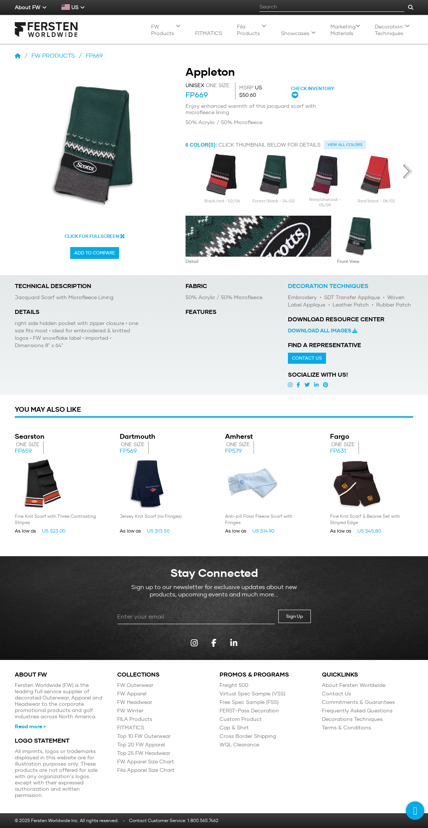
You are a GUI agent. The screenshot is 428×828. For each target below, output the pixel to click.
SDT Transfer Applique (351, 297)
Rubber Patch (393, 304)
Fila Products (251, 30)
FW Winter (130, 711)
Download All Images (322, 330)
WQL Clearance (239, 745)
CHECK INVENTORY (313, 92)
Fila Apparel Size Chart (145, 770)
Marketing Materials (345, 30)
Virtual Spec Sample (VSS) (252, 694)
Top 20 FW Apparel (141, 745)
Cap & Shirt (234, 728)
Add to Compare (94, 253)
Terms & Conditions (346, 728)
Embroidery (302, 297)
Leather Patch (350, 304)
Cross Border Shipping (248, 736)
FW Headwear (134, 702)
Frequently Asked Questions (357, 711)
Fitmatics (208, 33)
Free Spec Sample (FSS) (249, 702)
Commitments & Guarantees (358, 702)
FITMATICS (130, 728)
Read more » (30, 726)
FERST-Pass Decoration (249, 711)
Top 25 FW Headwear (143, 753)
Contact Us (307, 358)
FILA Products (134, 719)
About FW (31, 7)
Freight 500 (234, 685)
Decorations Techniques (352, 719)
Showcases (298, 33)
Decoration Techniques (392, 30)
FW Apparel (131, 694)
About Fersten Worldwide (353, 685)
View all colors (345, 144)
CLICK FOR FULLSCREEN (95, 236)
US (73, 7)
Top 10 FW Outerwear (144, 736)
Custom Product (241, 719)
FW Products (165, 30)
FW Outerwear (135, 685)
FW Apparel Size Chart (145, 762)
